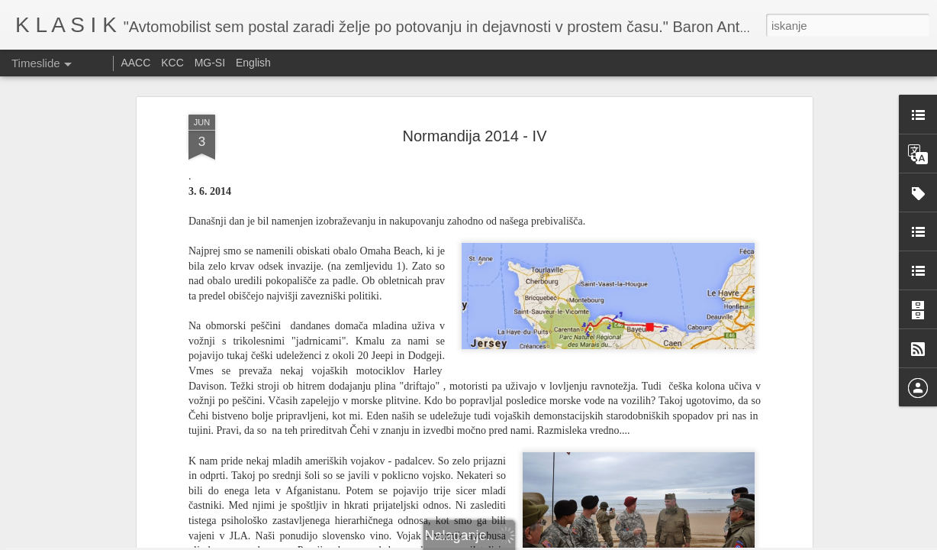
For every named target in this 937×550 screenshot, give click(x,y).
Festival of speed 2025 (672, 527)
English (253, 63)
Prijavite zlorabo (561, 541)
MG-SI (210, 63)
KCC (172, 63)
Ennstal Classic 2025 (453, 503)
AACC (135, 63)
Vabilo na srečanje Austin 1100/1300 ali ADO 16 (731, 500)
